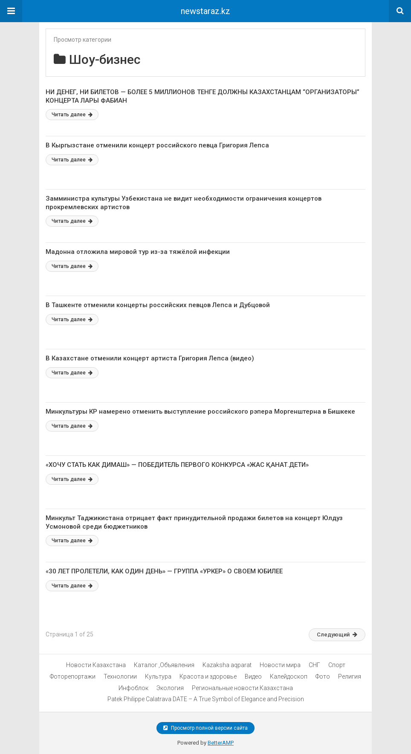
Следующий (337, 634)
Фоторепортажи (73, 676)
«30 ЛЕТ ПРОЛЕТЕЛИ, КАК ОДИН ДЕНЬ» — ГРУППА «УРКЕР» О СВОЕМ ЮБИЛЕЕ (164, 571)
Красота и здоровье (208, 676)
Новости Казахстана (96, 665)
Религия (349, 676)
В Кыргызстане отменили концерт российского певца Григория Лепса (157, 145)
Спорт (336, 665)
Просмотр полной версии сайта (205, 728)
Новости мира (280, 665)
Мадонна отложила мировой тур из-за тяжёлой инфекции (138, 252)
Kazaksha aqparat (227, 665)
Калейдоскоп (288, 676)
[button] (11, 11)
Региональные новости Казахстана (242, 688)
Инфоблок (133, 688)
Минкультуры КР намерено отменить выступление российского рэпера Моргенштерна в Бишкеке (200, 411)
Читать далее (72, 115)
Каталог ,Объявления (164, 665)
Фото (322, 676)
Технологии (120, 676)
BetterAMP (221, 743)
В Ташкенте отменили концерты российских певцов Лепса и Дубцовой (158, 305)
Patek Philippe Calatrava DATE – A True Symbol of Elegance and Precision (205, 699)
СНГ (314, 665)
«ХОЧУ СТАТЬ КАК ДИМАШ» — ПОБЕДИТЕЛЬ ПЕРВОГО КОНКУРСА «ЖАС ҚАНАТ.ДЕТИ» (177, 465)
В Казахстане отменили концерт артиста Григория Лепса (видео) (150, 358)
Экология (170, 688)
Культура (158, 676)
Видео (253, 676)
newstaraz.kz (205, 11)
